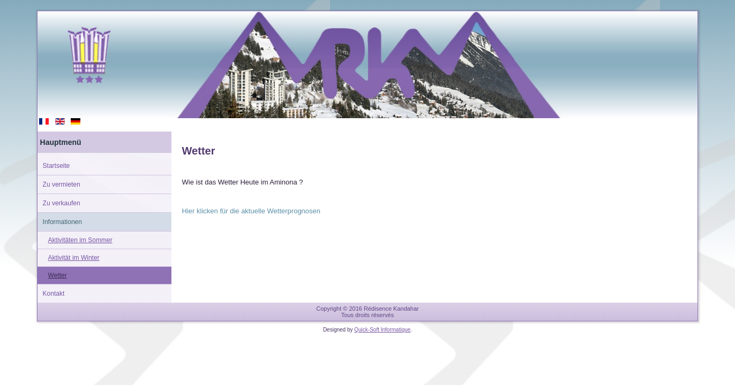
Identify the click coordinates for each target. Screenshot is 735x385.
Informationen (62, 222)
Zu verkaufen (61, 203)
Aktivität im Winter (74, 257)
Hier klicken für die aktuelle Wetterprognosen (251, 211)
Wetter (57, 275)
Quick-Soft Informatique (382, 330)
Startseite (56, 166)
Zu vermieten (61, 184)
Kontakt (54, 293)
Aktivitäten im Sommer (80, 240)
